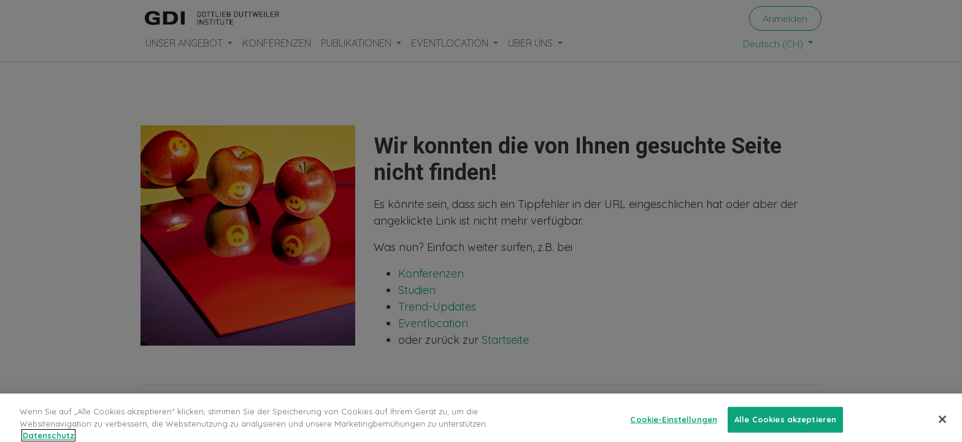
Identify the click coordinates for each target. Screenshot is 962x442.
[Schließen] (942, 425)
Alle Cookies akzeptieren (785, 425)
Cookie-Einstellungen (673, 425)
